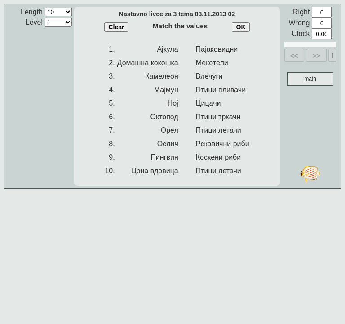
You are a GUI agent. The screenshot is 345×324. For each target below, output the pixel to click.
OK (241, 27)
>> (316, 55)
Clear (116, 27)
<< (294, 55)
